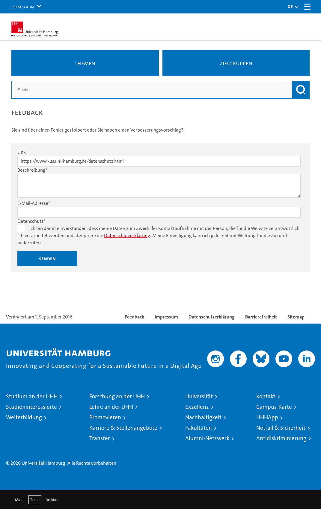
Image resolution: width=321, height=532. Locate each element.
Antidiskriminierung (281, 438)
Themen (85, 63)
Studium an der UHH (32, 396)
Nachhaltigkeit (203, 417)
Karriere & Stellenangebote (123, 428)
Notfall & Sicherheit (280, 428)
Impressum (166, 317)
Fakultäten (198, 428)
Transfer (99, 438)
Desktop (52, 499)
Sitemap (296, 317)
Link (21, 152)
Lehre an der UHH (111, 407)
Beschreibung (32, 170)
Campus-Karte (274, 407)
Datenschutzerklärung (127, 235)
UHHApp (267, 417)
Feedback (134, 317)
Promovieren (105, 417)
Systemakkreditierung (306, 445)
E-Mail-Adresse (33, 203)
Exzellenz (197, 407)
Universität (199, 396)
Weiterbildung (24, 417)
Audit (257, 445)
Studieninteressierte (31, 407)
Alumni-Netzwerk (207, 438)
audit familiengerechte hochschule (239, 451)
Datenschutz (31, 221)
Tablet (35, 499)
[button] (291, 6)
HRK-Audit (280, 448)
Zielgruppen (236, 63)
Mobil (19, 499)
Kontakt (265, 396)
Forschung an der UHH (117, 396)
